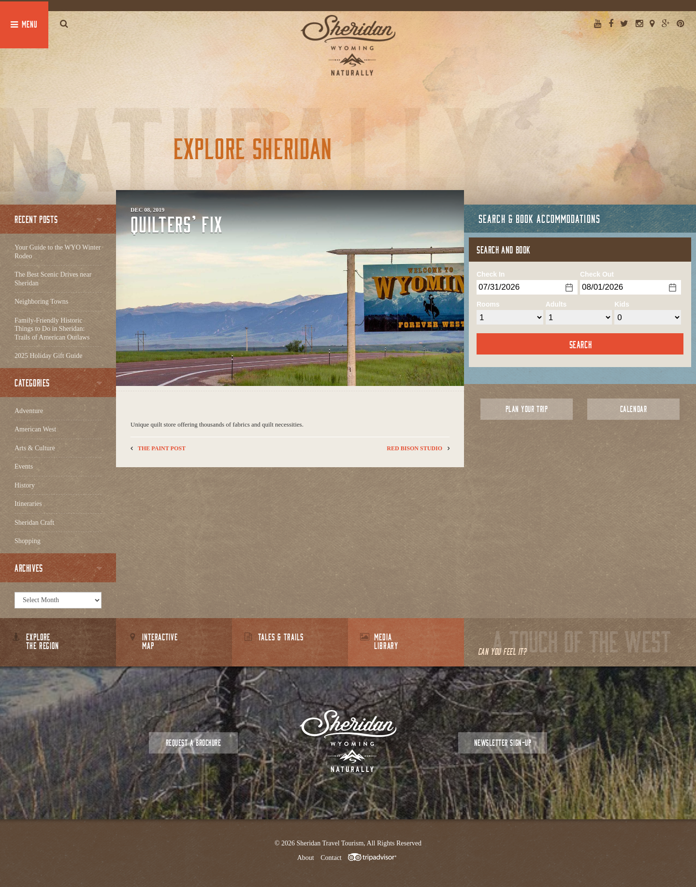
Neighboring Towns (41, 301)
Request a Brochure (193, 743)
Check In (491, 274)
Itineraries (28, 503)
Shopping (27, 541)
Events (23, 466)
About (305, 857)
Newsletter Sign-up (502, 743)
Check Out (597, 274)
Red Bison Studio (414, 448)
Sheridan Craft (34, 522)
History (24, 485)
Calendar (633, 409)
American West (35, 429)
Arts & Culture (34, 448)
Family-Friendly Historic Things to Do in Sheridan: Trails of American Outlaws (51, 329)
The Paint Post (162, 448)
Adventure (28, 410)
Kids (621, 304)
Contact (331, 857)
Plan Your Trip (527, 409)
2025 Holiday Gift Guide (48, 355)
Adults (556, 304)
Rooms (488, 304)
